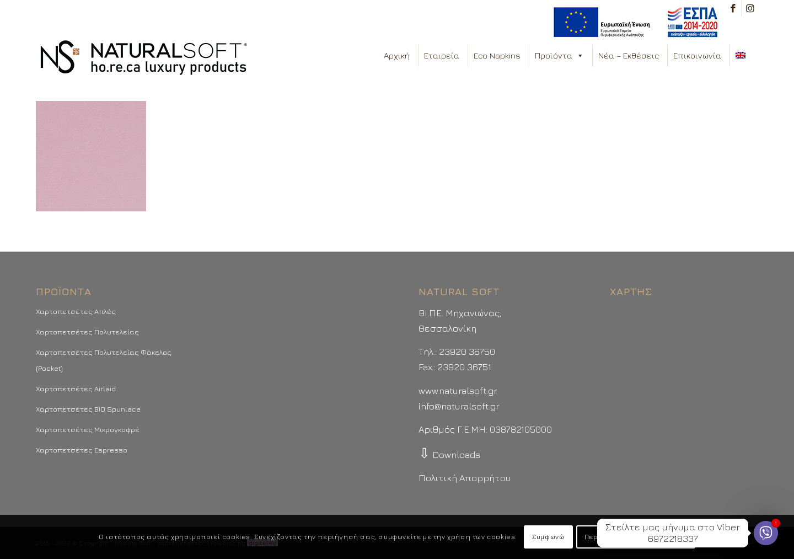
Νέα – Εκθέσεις (628, 55)
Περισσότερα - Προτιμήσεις (635, 537)
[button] (580, 56)
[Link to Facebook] (733, 8)
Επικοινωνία (697, 55)
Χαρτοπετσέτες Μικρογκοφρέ (88, 429)
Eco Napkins (497, 55)
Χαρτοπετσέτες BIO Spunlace (88, 408)
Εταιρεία (441, 55)
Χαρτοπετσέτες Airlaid (76, 388)
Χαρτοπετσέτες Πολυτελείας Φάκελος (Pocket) (103, 360)
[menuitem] (632, 22)
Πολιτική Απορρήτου (465, 477)
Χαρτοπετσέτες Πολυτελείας (87, 331)
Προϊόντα (559, 56)
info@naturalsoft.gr (459, 406)
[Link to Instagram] (750, 8)
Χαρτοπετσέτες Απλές (76, 311)
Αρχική (397, 55)
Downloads (449, 454)
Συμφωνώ (548, 537)
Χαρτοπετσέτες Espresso (81, 449)
